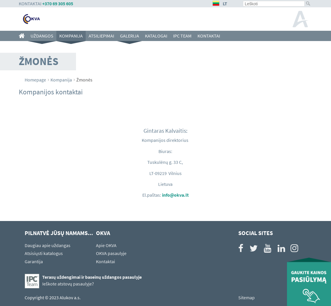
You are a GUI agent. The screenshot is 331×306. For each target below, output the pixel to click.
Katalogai (156, 36)
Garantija (34, 261)
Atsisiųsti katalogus (44, 253)
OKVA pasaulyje (111, 253)
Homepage (35, 80)
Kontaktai (208, 36)
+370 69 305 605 (57, 3)
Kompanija (71, 36)
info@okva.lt (175, 195)
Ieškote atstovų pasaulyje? (68, 284)
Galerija (129, 36)
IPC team (182, 36)
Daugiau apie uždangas (47, 245)
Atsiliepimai (101, 36)
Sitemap (246, 297)
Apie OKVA (106, 245)
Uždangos (42, 36)
